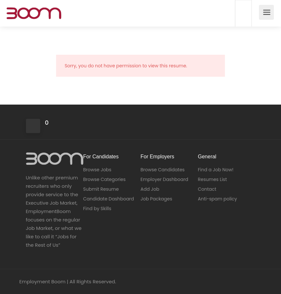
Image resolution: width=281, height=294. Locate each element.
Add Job (150, 189)
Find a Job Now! (216, 169)
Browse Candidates (163, 169)
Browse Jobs (97, 169)
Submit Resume (101, 189)
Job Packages (156, 199)
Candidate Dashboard (108, 199)
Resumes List (212, 179)
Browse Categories (104, 179)
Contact (207, 189)
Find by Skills (97, 208)
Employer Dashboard (164, 179)
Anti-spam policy (217, 199)
